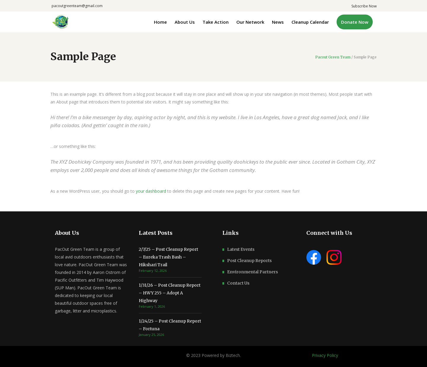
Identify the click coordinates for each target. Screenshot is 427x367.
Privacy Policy (325, 355)
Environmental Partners (252, 272)
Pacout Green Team (332, 57)
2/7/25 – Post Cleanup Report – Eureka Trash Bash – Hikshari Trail (168, 257)
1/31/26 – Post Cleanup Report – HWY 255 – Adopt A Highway (169, 293)
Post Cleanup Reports (249, 260)
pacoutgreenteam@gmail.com (77, 5)
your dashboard (151, 191)
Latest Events (240, 249)
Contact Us (238, 283)
